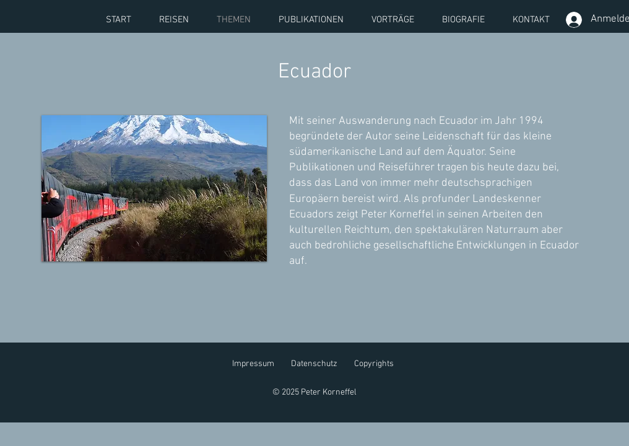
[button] (154, 188)
